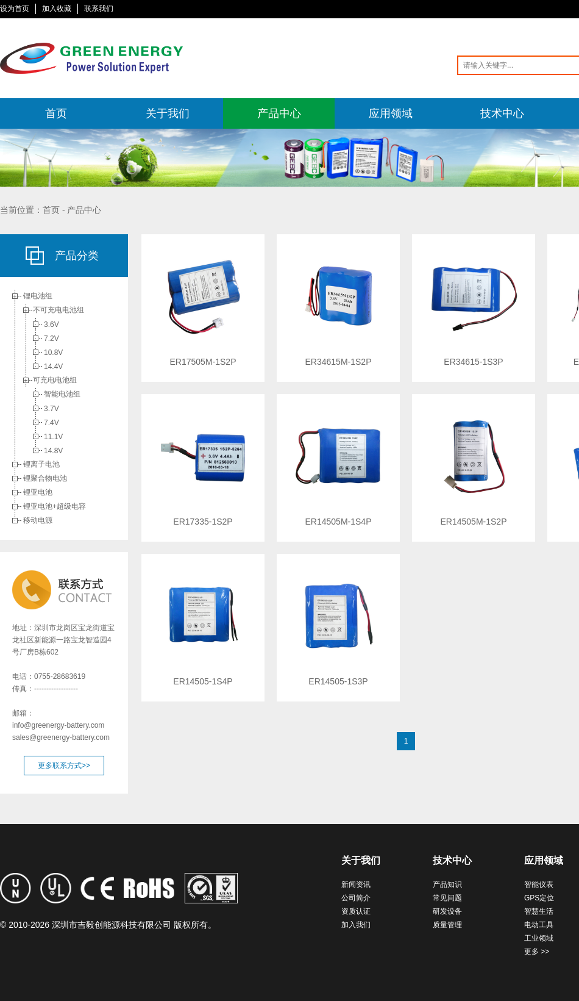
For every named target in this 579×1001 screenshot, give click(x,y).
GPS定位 (539, 898)
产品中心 (279, 113)
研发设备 (447, 911)
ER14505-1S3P (338, 681)
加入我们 (356, 924)
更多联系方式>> (64, 765)
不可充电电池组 (58, 310)
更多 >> (536, 951)
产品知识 (447, 884)
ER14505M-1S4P (338, 521)
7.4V (51, 422)
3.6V (51, 324)
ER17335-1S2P (202, 521)
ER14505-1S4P (202, 681)
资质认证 (356, 911)
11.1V (53, 436)
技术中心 (502, 113)
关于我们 (168, 113)
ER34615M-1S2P (338, 362)
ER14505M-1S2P (474, 521)
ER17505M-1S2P (203, 362)
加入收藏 (56, 8)
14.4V (53, 366)
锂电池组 (37, 296)
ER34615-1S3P (473, 362)
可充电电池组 (55, 380)
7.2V (51, 338)
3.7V (51, 408)
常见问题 (447, 898)
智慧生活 (538, 911)
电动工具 (538, 924)
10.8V (53, 352)
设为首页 (14, 8)
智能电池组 (62, 394)
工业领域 (538, 938)
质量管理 (447, 924)
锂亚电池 (37, 492)
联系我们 (98, 8)
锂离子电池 (41, 464)
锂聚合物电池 (45, 478)
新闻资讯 (356, 884)
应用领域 (391, 113)
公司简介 (356, 898)
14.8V (53, 451)
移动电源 (37, 520)
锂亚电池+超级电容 (54, 506)
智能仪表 (538, 884)
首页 (56, 113)
